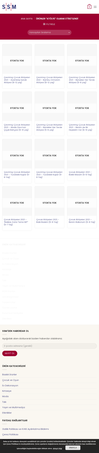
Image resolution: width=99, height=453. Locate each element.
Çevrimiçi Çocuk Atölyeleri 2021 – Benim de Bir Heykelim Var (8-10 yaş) (82, 127)
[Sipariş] (49, 32)
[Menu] (95, 6)
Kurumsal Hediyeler (12, 313)
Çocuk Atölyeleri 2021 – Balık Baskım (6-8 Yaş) (47, 220)
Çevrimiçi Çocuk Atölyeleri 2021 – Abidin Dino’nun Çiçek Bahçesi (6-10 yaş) (17, 127)
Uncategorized (10, 296)
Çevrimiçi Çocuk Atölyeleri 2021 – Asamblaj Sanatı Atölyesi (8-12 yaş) (17, 80)
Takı (4, 280)
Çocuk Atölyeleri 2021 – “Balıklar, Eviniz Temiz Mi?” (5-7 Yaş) (16, 222)
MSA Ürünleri (8, 291)
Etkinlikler (7, 318)
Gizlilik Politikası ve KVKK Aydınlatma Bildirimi (25, 429)
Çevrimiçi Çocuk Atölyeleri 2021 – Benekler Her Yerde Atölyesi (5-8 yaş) (82, 80)
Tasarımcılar (8, 302)
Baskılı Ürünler (9, 253)
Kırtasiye (6, 269)
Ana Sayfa (27, 18)
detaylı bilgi (57, 448)
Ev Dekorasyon (10, 264)
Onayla (73, 448)
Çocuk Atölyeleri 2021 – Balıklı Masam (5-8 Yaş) (80, 173)
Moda (5, 274)
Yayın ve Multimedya (13, 285)
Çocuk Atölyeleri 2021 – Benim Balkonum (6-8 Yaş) (82, 220)
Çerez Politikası (10, 434)
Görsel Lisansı (9, 307)
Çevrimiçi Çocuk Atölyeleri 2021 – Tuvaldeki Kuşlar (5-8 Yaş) (17, 174)
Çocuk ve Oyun (10, 258)
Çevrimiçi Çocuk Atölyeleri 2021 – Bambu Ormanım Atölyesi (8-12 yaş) (49, 80)
